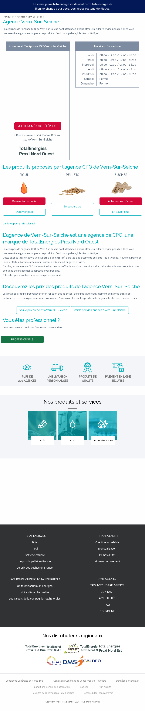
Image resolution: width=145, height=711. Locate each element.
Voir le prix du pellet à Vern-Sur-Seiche (43, 310)
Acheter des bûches (120, 201)
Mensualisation (107, 548)
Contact (107, 591)
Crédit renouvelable (107, 542)
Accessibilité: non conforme (98, 693)
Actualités (107, 598)
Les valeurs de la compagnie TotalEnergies (35, 598)
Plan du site (105, 687)
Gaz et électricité (35, 555)
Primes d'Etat (107, 555)
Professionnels (22, 339)
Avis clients (107, 578)
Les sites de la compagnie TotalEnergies (53, 693)
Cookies (84, 687)
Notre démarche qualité (35, 592)
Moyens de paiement (107, 561)
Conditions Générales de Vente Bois (24, 680)
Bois (34, 542)
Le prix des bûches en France (35, 567)
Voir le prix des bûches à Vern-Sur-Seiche (100, 310)
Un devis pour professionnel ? (20, 223)
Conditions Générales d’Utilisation (52, 687)
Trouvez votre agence (107, 585)
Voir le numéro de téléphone (38, 126)
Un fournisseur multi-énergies (34, 585)
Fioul (35, 548)
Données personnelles (128, 680)
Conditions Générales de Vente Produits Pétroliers (79, 680)
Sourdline (107, 611)
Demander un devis (24, 201)
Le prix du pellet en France (35, 561)
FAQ (107, 605)
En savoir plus (24, 211)
